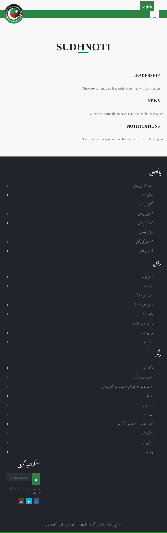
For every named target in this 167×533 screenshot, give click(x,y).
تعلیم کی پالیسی (146, 204)
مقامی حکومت (146, 232)
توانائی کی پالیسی (145, 213)
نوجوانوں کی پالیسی (144, 241)
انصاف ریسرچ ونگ (143, 376)
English (147, 6)
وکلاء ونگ (148, 404)
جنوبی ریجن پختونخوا (143, 304)
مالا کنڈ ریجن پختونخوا (143, 323)
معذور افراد (147, 414)
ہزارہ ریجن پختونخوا (143, 295)
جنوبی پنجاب (147, 276)
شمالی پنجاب (147, 285)
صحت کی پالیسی (145, 222)
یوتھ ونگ (148, 451)
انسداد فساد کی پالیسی (143, 185)
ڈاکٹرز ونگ (147, 367)
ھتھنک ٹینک (147, 432)
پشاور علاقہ (148, 313)
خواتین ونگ (147, 442)
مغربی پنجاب (146, 341)
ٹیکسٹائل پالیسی (146, 250)
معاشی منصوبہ (146, 194)
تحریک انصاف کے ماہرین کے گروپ (134, 423)
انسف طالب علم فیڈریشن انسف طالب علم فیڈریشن (127, 386)
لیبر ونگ (149, 395)
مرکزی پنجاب (147, 332)
